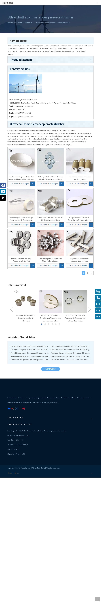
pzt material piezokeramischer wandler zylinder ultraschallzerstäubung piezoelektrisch (83, 104)
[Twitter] (3, 198)
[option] (44, 216)
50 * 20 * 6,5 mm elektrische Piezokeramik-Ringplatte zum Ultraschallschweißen (79, 225)
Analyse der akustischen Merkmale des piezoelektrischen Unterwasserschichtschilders (47, 269)
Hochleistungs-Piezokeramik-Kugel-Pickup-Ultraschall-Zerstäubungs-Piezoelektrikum (40, 138)
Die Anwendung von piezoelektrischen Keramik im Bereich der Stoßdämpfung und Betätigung (47, 262)
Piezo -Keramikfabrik (52, 39)
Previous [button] (34, 221)
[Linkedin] (3, 191)
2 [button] (56, 237)
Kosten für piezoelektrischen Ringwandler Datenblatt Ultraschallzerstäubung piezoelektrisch (40, 171)
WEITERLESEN (62, 282)
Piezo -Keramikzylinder (16, 39)
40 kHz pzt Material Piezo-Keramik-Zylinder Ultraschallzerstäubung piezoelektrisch (61, 104)
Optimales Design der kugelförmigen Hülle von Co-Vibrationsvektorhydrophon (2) (76, 269)
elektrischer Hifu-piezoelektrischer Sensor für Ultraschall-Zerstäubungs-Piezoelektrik (40, 104)
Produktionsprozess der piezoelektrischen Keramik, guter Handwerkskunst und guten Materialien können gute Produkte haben (47, 266)
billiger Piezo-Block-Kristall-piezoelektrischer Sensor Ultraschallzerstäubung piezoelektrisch (83, 171)
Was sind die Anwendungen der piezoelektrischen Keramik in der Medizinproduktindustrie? (76, 266)
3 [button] (60, 237)
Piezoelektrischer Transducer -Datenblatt (41, 41)
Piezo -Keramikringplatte (34, 39)
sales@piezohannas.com (79, 317)
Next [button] (89, 221)
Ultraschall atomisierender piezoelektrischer (58, 44)
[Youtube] (23, 339)
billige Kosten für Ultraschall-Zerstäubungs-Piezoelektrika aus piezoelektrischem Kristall (83, 138)
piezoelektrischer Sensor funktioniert (74, 39)
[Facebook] (3, 185)
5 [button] (67, 237)
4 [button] (63, 237)
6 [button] (70, 237)
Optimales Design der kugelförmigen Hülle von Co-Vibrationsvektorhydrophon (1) (47, 272)
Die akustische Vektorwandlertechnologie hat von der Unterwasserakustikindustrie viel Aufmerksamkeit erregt (47, 259)
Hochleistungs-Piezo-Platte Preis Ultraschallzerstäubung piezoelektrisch (61, 171)
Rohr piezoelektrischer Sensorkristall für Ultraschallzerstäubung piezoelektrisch (61, 138)
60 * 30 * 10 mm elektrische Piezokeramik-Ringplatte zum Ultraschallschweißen (61, 225)
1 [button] (53, 237)
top (97, 599)
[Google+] (12, 339)
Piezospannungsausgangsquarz (30, 44)
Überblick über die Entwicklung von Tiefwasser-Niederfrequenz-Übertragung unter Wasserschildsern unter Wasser (76, 272)
